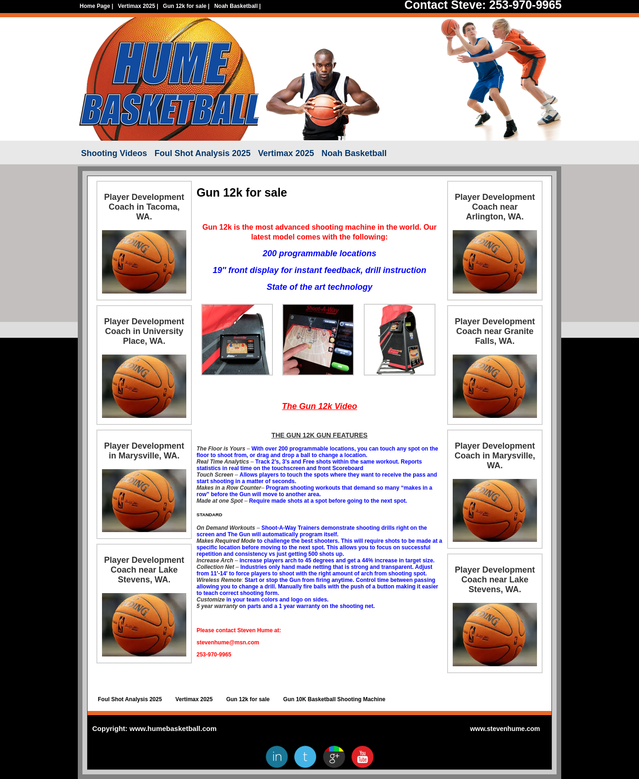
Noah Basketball (237, 6)
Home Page (96, 6)
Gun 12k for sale (186, 6)
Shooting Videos (114, 153)
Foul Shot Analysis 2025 (203, 153)
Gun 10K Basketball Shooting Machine (334, 699)
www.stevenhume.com (505, 728)
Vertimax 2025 (138, 6)
